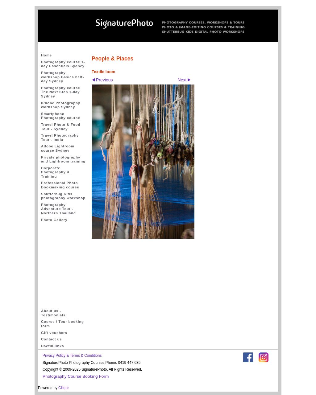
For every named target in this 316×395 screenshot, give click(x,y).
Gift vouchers (54, 333)
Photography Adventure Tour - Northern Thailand (58, 209)
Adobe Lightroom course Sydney (57, 148)
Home (46, 55)
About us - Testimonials (53, 313)
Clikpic (63, 388)
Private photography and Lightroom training (63, 159)
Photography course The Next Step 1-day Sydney (60, 92)
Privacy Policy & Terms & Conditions (72, 355)
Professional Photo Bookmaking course (60, 185)
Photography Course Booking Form (76, 376)
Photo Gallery (54, 220)
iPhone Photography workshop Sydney (60, 105)
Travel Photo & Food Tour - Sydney (60, 127)
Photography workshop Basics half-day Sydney (62, 77)
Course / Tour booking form (62, 324)
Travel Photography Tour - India (60, 138)
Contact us (51, 339)
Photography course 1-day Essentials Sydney (63, 64)
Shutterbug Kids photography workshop (63, 196)
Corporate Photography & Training (55, 172)
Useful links (52, 346)
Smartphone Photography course (60, 116)
